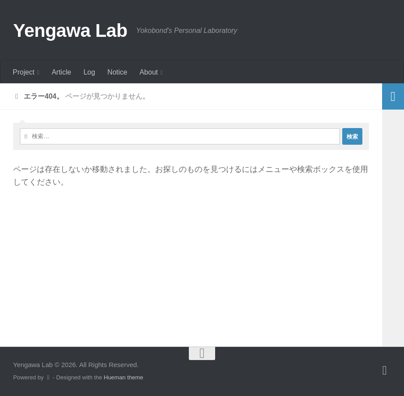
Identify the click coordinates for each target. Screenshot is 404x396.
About (148, 72)
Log (89, 72)
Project (24, 72)
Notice (117, 72)
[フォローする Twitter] (385, 370)
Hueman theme (123, 377)
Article (61, 72)
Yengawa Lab (70, 30)
